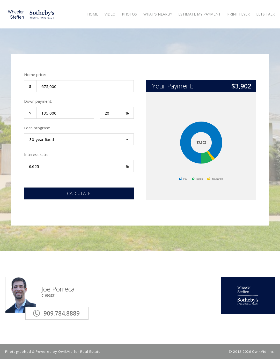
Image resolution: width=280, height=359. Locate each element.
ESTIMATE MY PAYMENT (199, 14)
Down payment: (38, 101)
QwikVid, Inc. (263, 351)
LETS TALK (265, 14)
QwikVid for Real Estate (79, 351)
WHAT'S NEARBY (157, 14)
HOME (92, 14)
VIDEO (110, 14)
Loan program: (37, 127)
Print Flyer (238, 14)
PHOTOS (129, 14)
